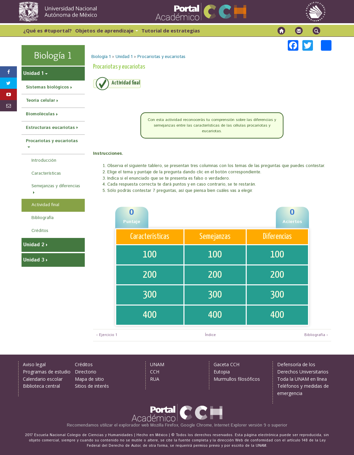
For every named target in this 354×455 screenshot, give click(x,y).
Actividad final (45, 205)
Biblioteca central (41, 386)
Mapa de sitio (89, 379)
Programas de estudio (47, 372)
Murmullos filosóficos (237, 379)
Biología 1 (101, 57)
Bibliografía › (316, 335)
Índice (209, 335)
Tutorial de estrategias (170, 30)
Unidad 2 (33, 244)
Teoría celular (40, 100)
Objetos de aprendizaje (106, 30)
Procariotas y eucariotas (161, 57)
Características (46, 173)
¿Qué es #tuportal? (47, 30)
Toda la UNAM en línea (302, 379)
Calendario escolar (43, 379)
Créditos (39, 231)
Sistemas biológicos (47, 87)
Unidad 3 (33, 259)
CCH (154, 372)
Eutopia (222, 372)
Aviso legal (34, 364)
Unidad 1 (124, 57)
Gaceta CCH (226, 364)
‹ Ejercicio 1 (106, 335)
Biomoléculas (40, 114)
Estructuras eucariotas (50, 128)
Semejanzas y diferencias (55, 186)
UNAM (157, 364)
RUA (154, 379)
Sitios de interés (92, 386)
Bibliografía (42, 218)
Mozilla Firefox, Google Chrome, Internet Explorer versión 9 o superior (218, 425)
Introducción (43, 160)
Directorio (85, 372)
